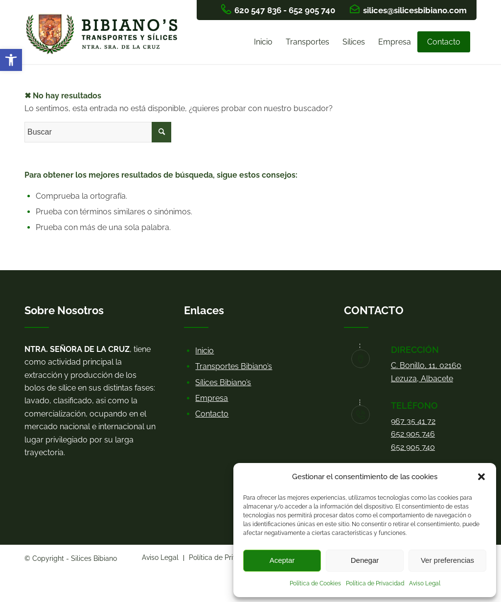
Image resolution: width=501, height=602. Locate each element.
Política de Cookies (315, 583)
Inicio (204, 350)
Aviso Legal (424, 583)
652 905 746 (413, 434)
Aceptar (282, 560)
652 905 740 (413, 447)
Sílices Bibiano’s (223, 382)
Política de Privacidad (375, 583)
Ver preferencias (447, 560)
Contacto (211, 413)
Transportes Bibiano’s (233, 366)
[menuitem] (263, 42)
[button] (11, 60)
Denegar (365, 560)
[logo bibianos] (104, 42)
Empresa (211, 398)
